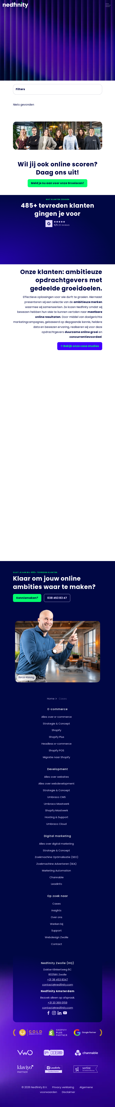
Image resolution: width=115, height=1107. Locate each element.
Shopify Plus (56, 737)
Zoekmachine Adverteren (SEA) (56, 864)
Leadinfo (56, 884)
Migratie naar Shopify (56, 757)
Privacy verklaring (63, 1087)
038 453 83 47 (57, 598)
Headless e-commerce (57, 743)
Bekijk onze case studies (79, 346)
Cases (56, 903)
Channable (56, 877)
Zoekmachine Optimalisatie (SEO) (56, 857)
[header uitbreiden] (108, 5)
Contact (56, 944)
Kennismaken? (27, 598)
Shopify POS (56, 750)
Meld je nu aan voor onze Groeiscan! (57, 183)
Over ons (56, 917)
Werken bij (56, 924)
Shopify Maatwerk (56, 810)
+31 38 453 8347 (57, 979)
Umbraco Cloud (56, 824)
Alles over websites (56, 777)
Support (56, 930)
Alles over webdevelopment (56, 783)
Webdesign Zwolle (56, 937)
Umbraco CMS (56, 797)
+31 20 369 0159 (57, 1002)
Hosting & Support (56, 817)
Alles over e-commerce (56, 717)
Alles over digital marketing (56, 843)
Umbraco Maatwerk (56, 804)
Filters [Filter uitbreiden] (20, 89)
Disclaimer (68, 1092)
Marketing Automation (56, 870)
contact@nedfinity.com (57, 984)
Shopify (56, 730)
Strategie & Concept (56, 723)
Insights (56, 910)
